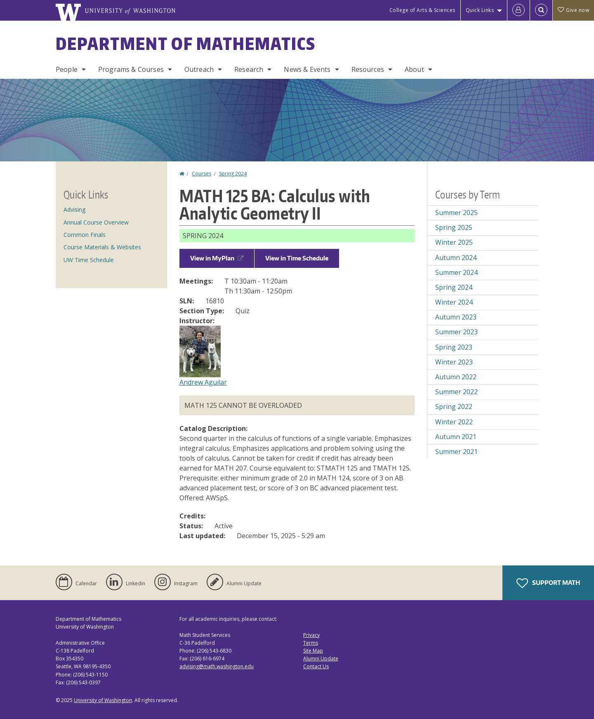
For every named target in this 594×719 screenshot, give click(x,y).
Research (248, 69)
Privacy (311, 635)
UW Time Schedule (89, 260)
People (67, 69)
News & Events (307, 69)
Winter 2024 (454, 302)
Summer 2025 (456, 212)
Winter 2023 (454, 362)
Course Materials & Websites (102, 247)
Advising (74, 209)
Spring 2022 (453, 406)
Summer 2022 (456, 391)
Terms (310, 642)
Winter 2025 (454, 242)
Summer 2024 (456, 272)
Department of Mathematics (186, 43)
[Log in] (518, 10)
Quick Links (480, 10)
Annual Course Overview (96, 222)
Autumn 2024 (455, 257)
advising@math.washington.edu (216, 666)
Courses (201, 173)
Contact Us (316, 666)
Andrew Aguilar (203, 382)
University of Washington (103, 700)
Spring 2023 (453, 347)
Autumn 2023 (455, 317)
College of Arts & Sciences (422, 10)
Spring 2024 (233, 173)
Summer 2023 (456, 331)
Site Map (313, 650)
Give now (573, 10)
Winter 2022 (454, 421)
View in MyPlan (216, 258)
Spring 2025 (453, 227)
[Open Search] (541, 10)
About (414, 69)
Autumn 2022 (455, 376)
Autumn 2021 (455, 436)
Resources (367, 69)
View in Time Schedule (296, 258)
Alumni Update (320, 658)
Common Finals (85, 235)
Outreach (199, 69)
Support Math (548, 583)
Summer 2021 (456, 451)
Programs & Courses (131, 69)
